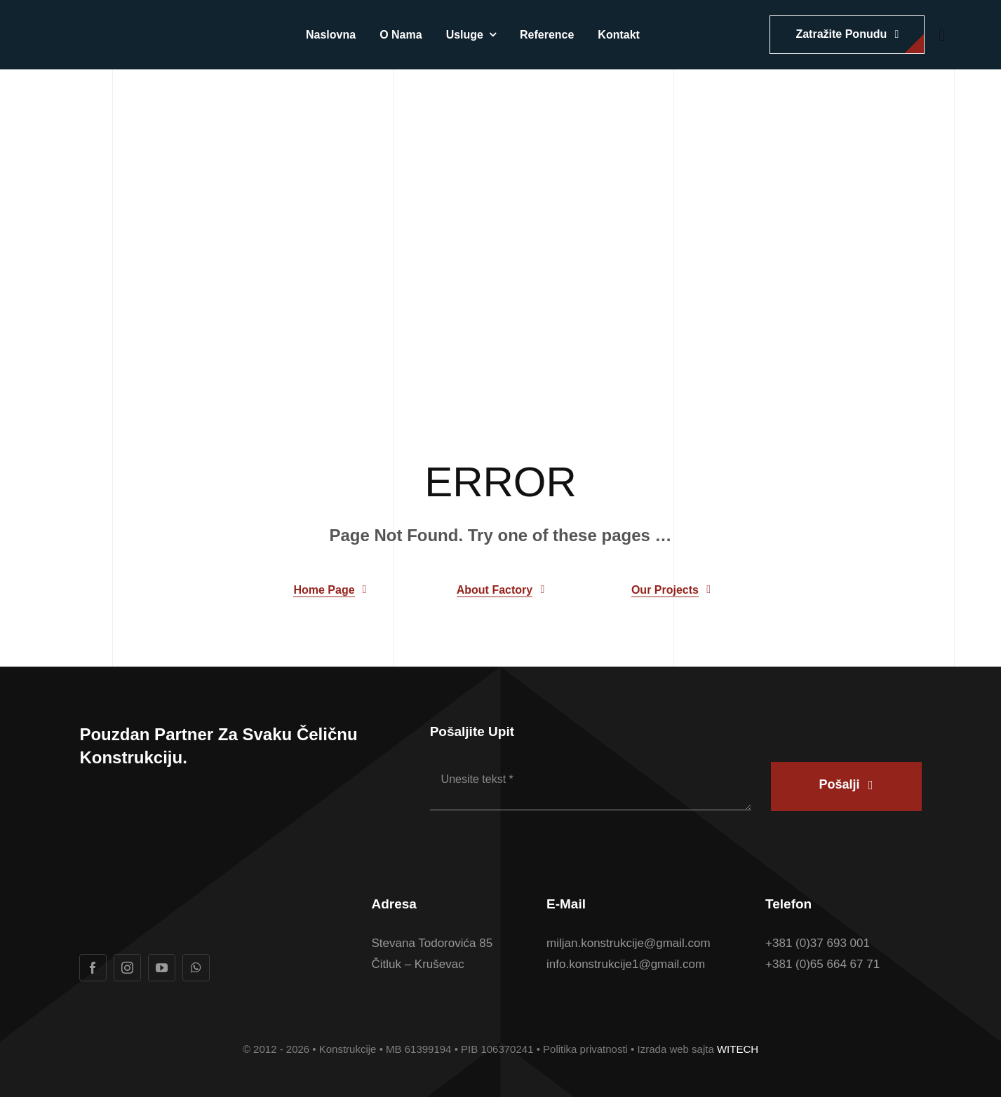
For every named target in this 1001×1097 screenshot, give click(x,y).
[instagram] (127, 967)
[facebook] (93, 967)
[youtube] (161, 967)
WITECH (737, 1049)
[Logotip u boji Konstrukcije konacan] (131, 28)
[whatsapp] (196, 967)
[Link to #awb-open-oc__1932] (942, 35)
